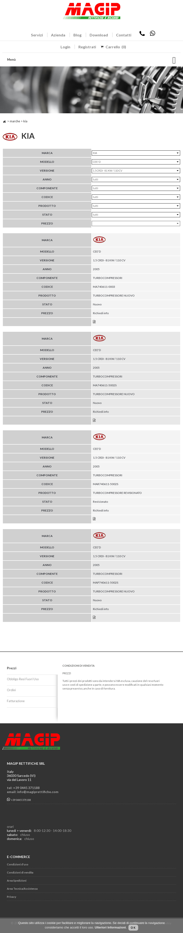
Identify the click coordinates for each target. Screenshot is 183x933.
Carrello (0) (116, 47)
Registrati (87, 47)
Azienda (58, 35)
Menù (11, 59)
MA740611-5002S (105, 385)
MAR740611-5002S (105, 484)
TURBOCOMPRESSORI (107, 278)
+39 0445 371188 (19, 799)
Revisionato (100, 501)
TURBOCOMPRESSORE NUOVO (114, 295)
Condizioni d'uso (17, 864)
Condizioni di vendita (20, 872)
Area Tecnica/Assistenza (22, 888)
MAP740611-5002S (105, 582)
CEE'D (97, 251)
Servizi (37, 35)
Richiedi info (101, 313)
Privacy (11, 896)
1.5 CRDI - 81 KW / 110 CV (109, 260)
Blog (77, 35)
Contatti (123, 35)
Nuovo (97, 304)
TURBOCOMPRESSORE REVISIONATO (117, 493)
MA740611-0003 (104, 286)
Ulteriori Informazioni (110, 927)
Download (99, 35)
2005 (96, 269)
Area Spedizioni (16, 880)
